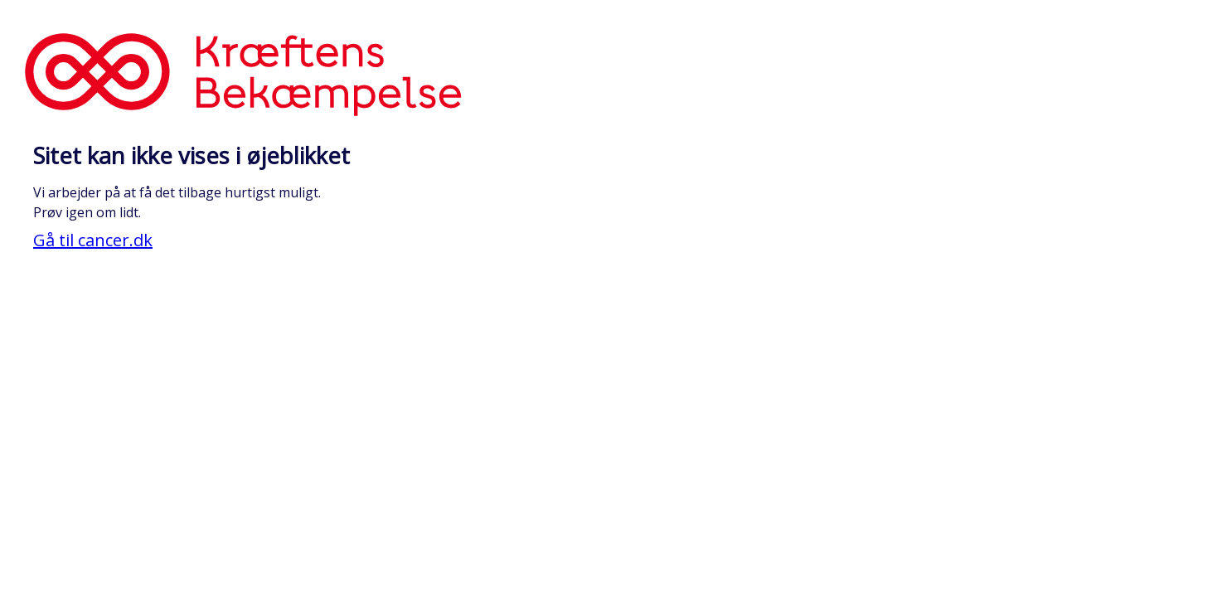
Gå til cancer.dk (93, 240)
